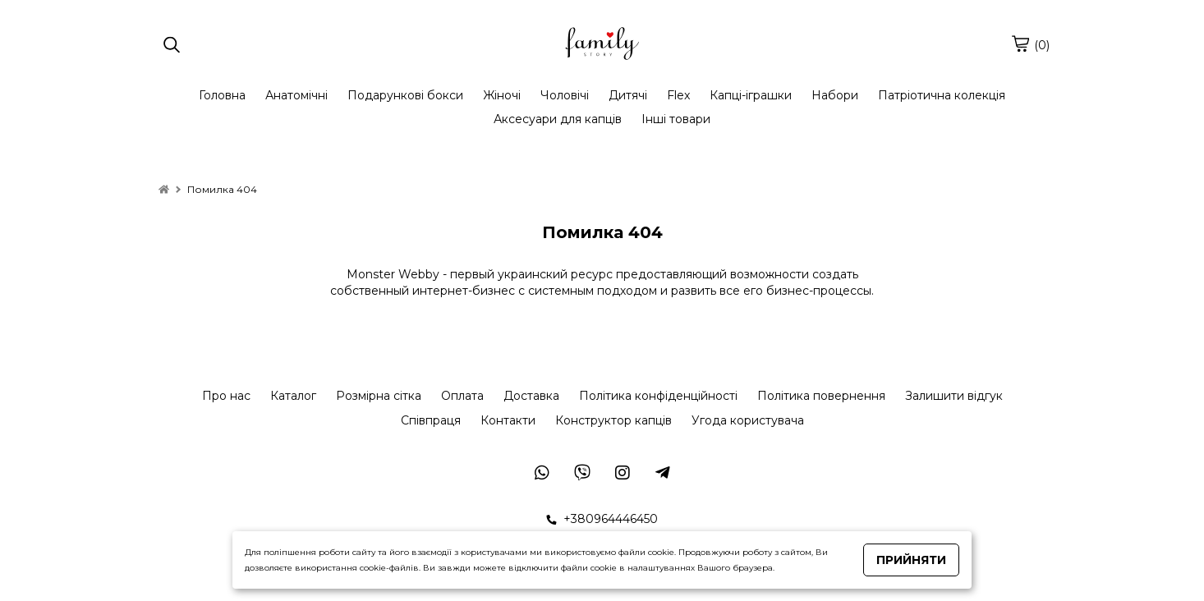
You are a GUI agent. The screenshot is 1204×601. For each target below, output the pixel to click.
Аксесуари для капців (558, 119)
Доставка (531, 395)
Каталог (293, 395)
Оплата (462, 395)
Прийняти (911, 560)
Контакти (507, 420)
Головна (222, 95)
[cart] (1020, 43)
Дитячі (628, 95)
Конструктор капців (613, 420)
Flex (678, 95)
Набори (834, 95)
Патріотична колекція (941, 95)
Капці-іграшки (751, 95)
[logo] (602, 45)
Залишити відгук (954, 395)
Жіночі (502, 95)
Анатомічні (296, 95)
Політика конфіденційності (658, 395)
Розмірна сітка (378, 395)
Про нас (226, 395)
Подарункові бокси (405, 95)
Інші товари (675, 119)
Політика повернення (821, 395)
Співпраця (431, 420)
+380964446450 (602, 519)
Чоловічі (564, 95)
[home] (164, 189)
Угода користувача (748, 420)
